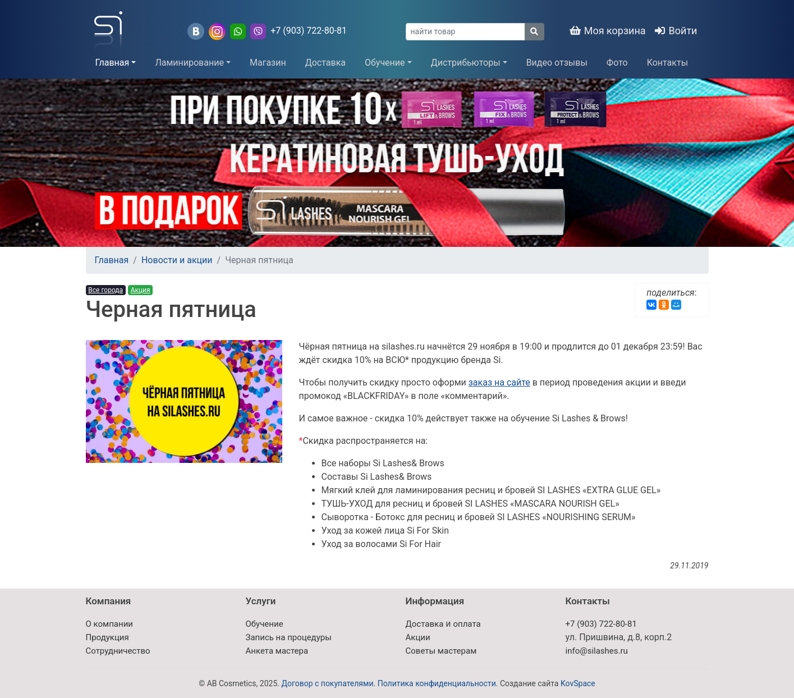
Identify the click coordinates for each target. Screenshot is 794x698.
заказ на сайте (499, 382)
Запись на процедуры (289, 637)
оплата (466, 624)
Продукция (107, 637)
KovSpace (578, 683)
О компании (109, 624)
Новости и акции (177, 260)
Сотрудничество (118, 651)
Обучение (264, 624)
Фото (617, 62)
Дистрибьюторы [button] (466, 62)
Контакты (667, 62)
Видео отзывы (557, 62)
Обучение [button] (385, 62)
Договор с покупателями (327, 683)
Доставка (325, 62)
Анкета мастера (277, 651)
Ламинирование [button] (189, 62)
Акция (140, 290)
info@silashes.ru (597, 651)
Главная (112, 260)
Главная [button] (112, 62)
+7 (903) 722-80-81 (308, 30)
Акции (418, 637)
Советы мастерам (441, 651)
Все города (105, 290)
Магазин (268, 62)
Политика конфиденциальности (437, 683)
